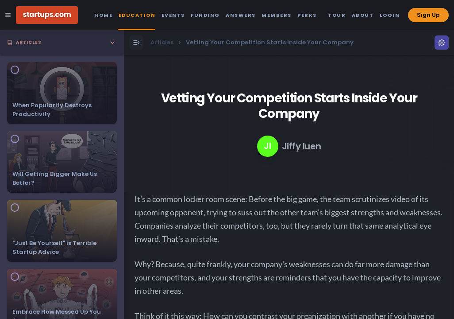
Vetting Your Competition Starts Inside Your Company (289, 105)
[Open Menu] (136, 42)
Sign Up (428, 15)
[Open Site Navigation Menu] (8, 15)
